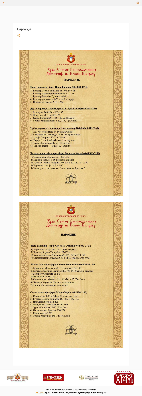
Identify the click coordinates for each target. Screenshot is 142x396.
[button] (18, 35)
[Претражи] (11, 3)
